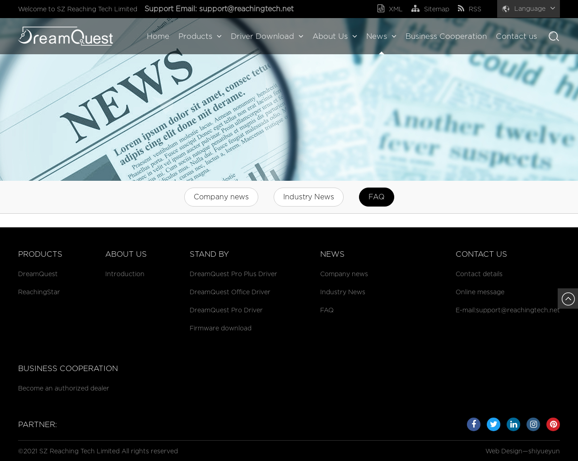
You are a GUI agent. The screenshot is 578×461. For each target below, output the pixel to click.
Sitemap (430, 8)
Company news (221, 197)
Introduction (124, 273)
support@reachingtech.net (247, 9)
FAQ (376, 197)
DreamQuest (38, 273)
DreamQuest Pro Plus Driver (233, 273)
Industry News (308, 197)
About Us (334, 36)
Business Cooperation (446, 36)
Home (158, 36)
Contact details (479, 273)
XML (390, 8)
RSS (469, 8)
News (381, 36)
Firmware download (221, 328)
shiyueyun (544, 450)
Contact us (516, 36)
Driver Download (267, 36)
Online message (480, 291)
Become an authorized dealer (63, 388)
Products (200, 36)
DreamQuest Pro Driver (226, 309)
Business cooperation (68, 368)
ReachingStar (39, 291)
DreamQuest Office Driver (230, 291)
